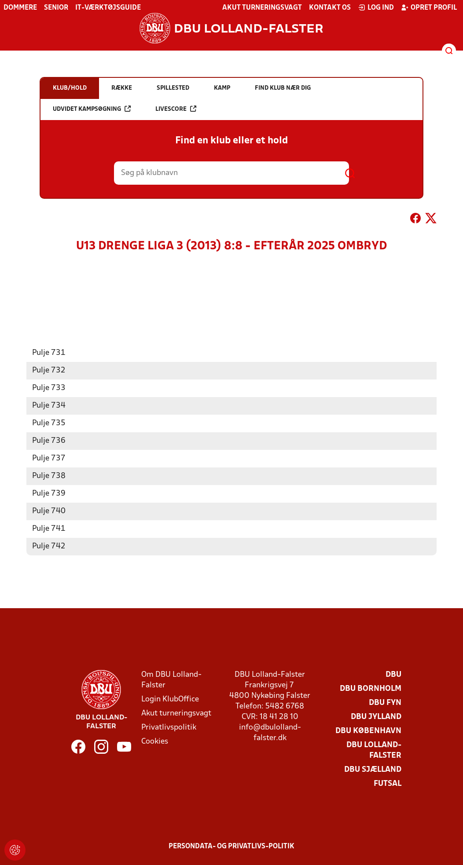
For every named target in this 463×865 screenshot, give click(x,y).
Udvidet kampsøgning (92, 109)
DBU (393, 674)
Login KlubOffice (170, 699)
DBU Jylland (376, 716)
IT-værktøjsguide (108, 8)
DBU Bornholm (370, 688)
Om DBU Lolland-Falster (171, 680)
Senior (56, 8)
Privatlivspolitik (168, 727)
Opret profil (429, 7)
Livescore (175, 109)
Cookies (154, 741)
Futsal (387, 783)
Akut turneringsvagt (262, 8)
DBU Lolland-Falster (373, 750)
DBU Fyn (385, 702)
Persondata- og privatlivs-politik (231, 846)
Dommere (20, 8)
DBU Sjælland (372, 769)
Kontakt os (330, 8)
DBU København (368, 730)
